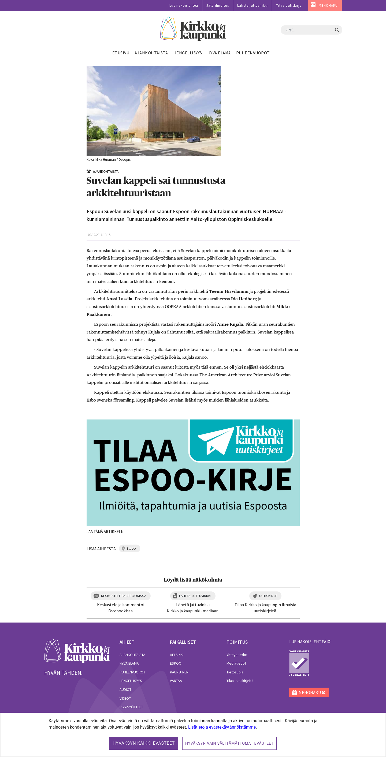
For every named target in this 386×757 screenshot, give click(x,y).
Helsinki (177, 654)
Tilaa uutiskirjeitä (240, 680)
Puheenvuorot (132, 672)
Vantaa (176, 680)
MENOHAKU (328, 5)
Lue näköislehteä (183, 5)
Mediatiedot (236, 663)
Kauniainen (179, 672)
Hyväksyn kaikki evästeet (144, 743)
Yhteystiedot (237, 654)
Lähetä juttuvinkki (252, 5)
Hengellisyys (131, 680)
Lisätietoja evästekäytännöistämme (222, 727)
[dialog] (193, 735)
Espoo (175, 663)
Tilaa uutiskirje (288, 5)
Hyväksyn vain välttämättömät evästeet (229, 743)
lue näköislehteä (307, 641)
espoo (131, 548)
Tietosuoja (235, 672)
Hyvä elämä (129, 663)
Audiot (125, 689)
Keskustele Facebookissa (123, 595)
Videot (125, 698)
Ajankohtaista (132, 654)
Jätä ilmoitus (217, 5)
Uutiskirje (268, 595)
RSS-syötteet (131, 706)
